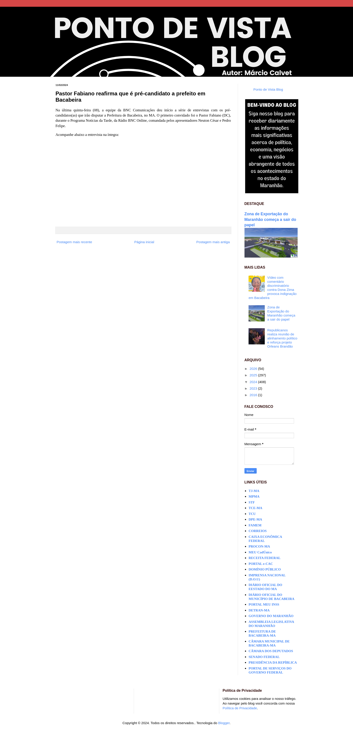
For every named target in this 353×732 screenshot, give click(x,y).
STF (252, 502)
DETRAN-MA (259, 610)
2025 (254, 375)
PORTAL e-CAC (261, 564)
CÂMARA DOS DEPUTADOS (271, 651)
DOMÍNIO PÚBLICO (265, 569)
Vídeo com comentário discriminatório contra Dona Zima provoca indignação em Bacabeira (272, 288)
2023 (254, 388)
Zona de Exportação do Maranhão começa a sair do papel (270, 219)
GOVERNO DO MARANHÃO (271, 616)
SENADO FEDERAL (264, 657)
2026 (254, 368)
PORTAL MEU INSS (264, 604)
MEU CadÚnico (260, 552)
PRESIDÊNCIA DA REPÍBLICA (273, 662)
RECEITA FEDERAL (265, 558)
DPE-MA (255, 519)
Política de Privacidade (240, 708)
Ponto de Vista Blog (268, 89)
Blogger (224, 723)
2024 (254, 382)
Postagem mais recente (74, 242)
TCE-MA (255, 508)
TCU (252, 514)
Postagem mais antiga (213, 242)
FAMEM (255, 525)
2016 (254, 395)
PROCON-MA (259, 546)
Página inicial (144, 242)
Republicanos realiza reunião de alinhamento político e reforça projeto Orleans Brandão (282, 338)
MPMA (254, 496)
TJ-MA (254, 491)
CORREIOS (258, 531)
